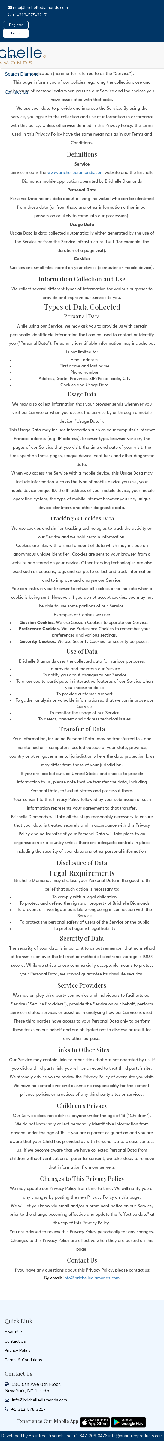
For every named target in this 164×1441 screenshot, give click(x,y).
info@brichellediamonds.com (38, 7)
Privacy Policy (17, 1350)
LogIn (16, 33)
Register (16, 24)
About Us (14, 1332)
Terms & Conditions (23, 1360)
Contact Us (17, 92)
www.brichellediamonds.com (75, 173)
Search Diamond (22, 74)
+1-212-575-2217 (27, 15)
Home (11, 56)
